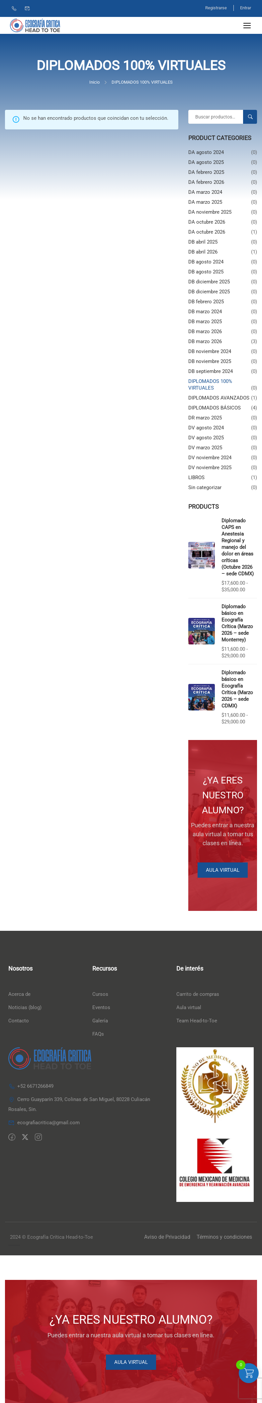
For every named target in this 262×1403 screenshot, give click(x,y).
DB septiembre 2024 (210, 371)
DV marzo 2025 (205, 448)
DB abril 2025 (203, 242)
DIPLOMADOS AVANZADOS (218, 398)
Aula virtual (188, 1008)
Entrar (245, 7)
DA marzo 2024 (205, 192)
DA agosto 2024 (206, 152)
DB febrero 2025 (206, 302)
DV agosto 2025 (206, 438)
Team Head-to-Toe (196, 1021)
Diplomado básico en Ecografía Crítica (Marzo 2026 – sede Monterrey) (237, 623)
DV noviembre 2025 (209, 468)
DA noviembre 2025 (209, 212)
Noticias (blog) (25, 1008)
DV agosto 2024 (206, 428)
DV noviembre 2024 (209, 458)
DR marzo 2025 (205, 418)
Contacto (18, 1021)
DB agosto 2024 (205, 262)
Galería (100, 1021)
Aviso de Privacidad (167, 1237)
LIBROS (196, 477)
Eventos (101, 1008)
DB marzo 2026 (205, 331)
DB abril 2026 (203, 252)
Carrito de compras (197, 994)
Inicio (94, 82)
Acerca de (19, 994)
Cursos (100, 994)
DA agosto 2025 (206, 162)
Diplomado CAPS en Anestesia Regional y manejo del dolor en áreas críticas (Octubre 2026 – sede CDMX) (237, 547)
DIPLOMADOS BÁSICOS (214, 408)
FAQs (98, 1034)
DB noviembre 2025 (209, 361)
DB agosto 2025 (205, 272)
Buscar (253, 116)
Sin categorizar (204, 487)
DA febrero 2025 (206, 172)
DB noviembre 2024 (209, 351)
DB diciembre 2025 (209, 282)
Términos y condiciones (224, 1237)
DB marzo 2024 (205, 312)
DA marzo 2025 (205, 202)
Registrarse (215, 7)
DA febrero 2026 (206, 182)
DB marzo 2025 (205, 322)
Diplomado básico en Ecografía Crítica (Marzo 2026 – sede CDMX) (237, 689)
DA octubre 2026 (206, 222)
